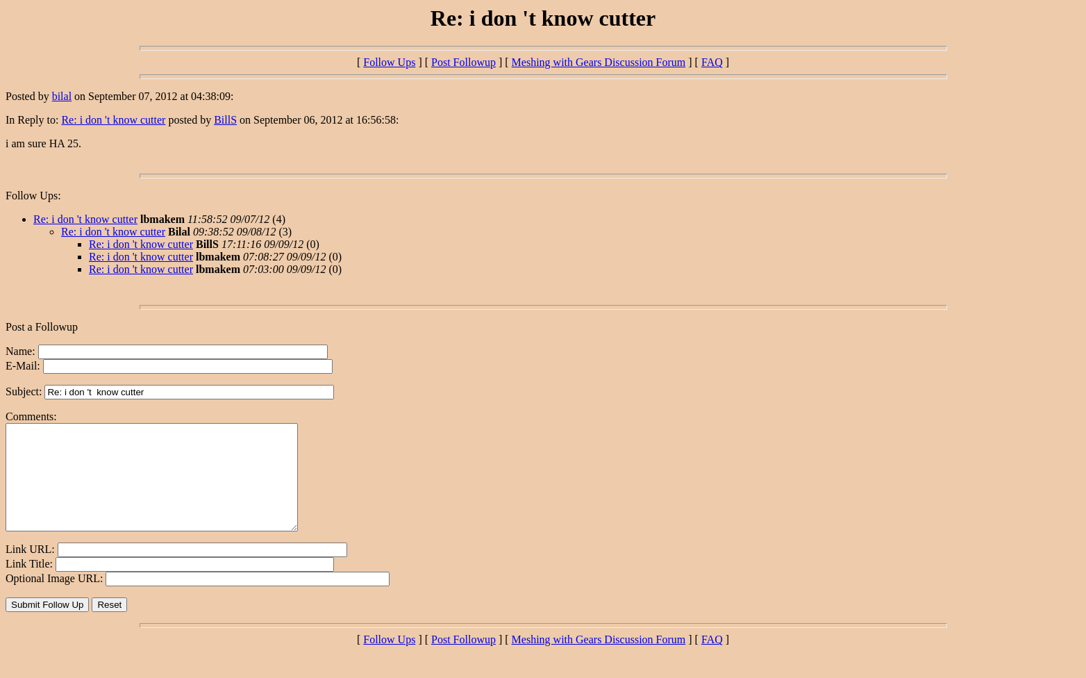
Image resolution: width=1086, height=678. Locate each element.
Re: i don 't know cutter (113, 120)
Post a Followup (42, 327)
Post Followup (463, 62)
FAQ (712, 62)
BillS (225, 120)
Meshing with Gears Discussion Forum (599, 62)
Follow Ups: (33, 195)
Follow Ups (389, 62)
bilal (62, 96)
